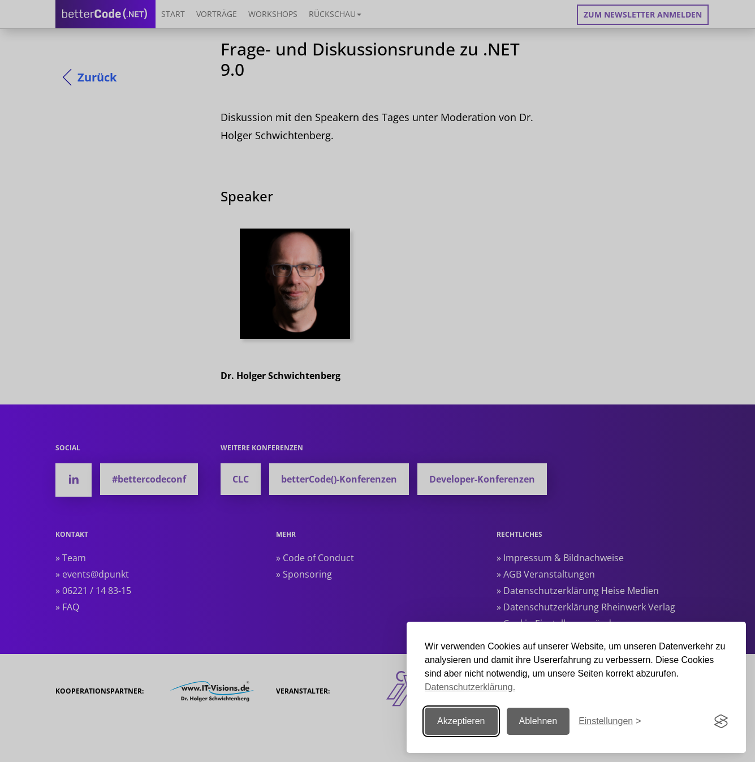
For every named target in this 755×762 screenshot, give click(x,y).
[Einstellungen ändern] (610, 721)
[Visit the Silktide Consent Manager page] (721, 721)
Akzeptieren (461, 721)
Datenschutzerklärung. (470, 687)
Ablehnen (538, 721)
